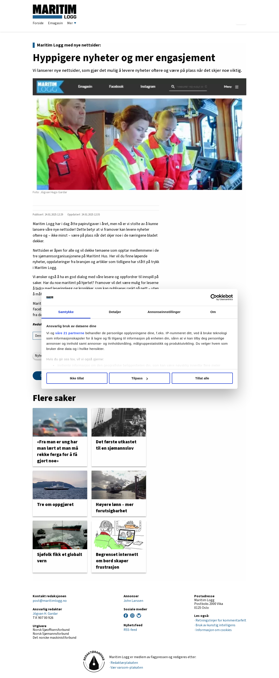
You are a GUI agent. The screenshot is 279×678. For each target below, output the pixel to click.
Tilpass (139, 378)
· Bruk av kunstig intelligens (214, 625)
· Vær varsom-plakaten (126, 667)
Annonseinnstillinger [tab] (164, 312)
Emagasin (55, 23)
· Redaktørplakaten (123, 662)
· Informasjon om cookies (213, 630)
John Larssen (133, 600)
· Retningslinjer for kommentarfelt (220, 620)
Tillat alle (202, 378)
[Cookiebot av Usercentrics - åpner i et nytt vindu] (214, 297)
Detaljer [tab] (115, 312)
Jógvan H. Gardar (45, 613)
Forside (38, 23)
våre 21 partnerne (70, 333)
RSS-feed (130, 629)
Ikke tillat (77, 378)
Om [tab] (213, 312)
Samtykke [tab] (66, 312)
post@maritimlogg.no (50, 600)
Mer (71, 23)
